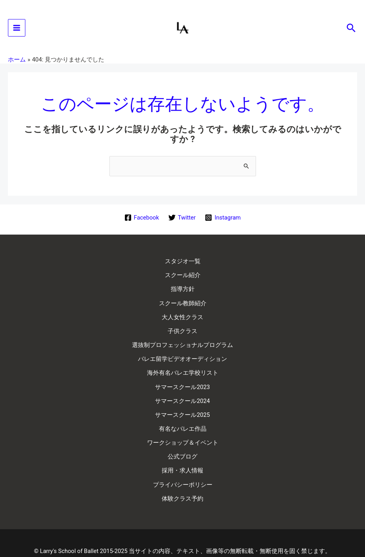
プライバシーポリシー (182, 466)
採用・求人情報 (182, 453)
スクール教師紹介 (182, 301)
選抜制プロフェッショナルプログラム (182, 339)
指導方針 (183, 289)
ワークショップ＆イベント (182, 428)
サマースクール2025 (182, 403)
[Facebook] (141, 221)
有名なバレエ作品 (182, 415)
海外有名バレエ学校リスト (182, 365)
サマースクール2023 (182, 377)
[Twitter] (182, 221)
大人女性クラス (182, 314)
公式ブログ (182, 441)
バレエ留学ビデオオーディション (182, 352)
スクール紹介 (183, 276)
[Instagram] (223, 221)
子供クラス (182, 327)
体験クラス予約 (182, 478)
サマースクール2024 (182, 390)
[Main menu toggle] (16, 30)
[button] (351, 30)
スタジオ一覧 (183, 264)
